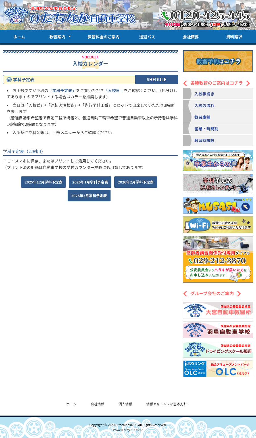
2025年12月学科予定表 (44, 182)
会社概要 (191, 36)
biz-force (137, 429)
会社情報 (97, 403)
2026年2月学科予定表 (135, 182)
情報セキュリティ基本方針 (166, 403)
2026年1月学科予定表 (90, 182)
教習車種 (202, 117)
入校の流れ (204, 105)
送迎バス (147, 36)
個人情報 (125, 403)
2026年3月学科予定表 (89, 195)
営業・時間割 (206, 129)
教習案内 (57, 36)
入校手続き (204, 94)
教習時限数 (204, 140)
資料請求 (234, 36)
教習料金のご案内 (104, 36)
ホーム (19, 36)
